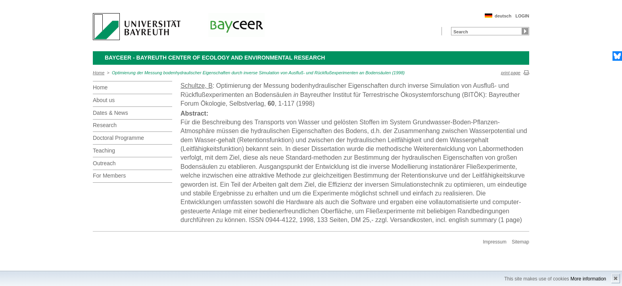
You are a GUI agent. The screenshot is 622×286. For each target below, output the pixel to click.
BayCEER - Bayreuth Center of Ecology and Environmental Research (215, 57)
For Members (109, 175)
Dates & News (110, 113)
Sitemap (520, 242)
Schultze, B (196, 85)
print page (510, 72)
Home (98, 72)
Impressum (494, 242)
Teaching (104, 150)
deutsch (503, 16)
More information (588, 279)
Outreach (104, 163)
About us (104, 100)
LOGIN (522, 16)
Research (105, 125)
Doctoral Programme (118, 138)
